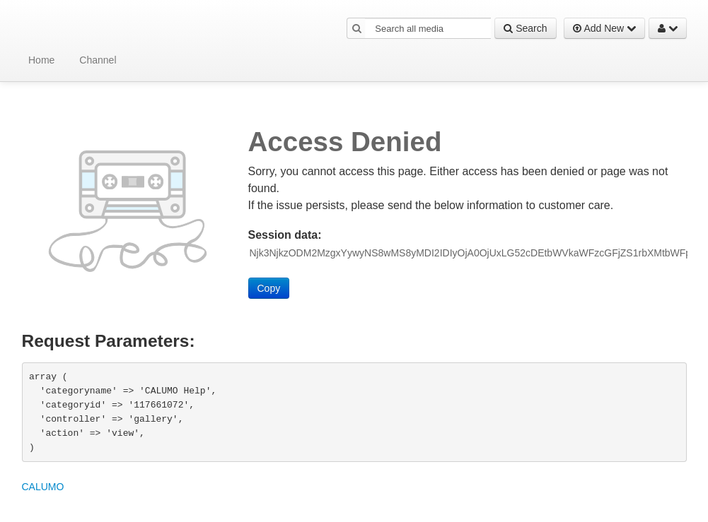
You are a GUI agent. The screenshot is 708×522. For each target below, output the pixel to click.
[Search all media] (428, 28)
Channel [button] (97, 60)
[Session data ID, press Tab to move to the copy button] (469, 253)
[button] (356, 28)
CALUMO (43, 486)
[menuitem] (39, 60)
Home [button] (41, 60)
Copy (269, 288)
